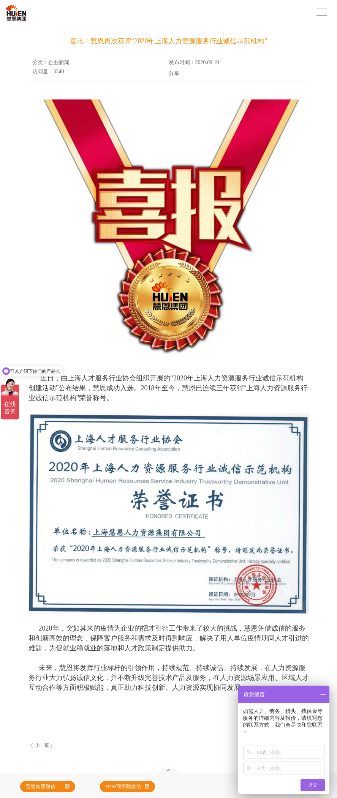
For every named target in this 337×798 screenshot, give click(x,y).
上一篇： (44, 745)
